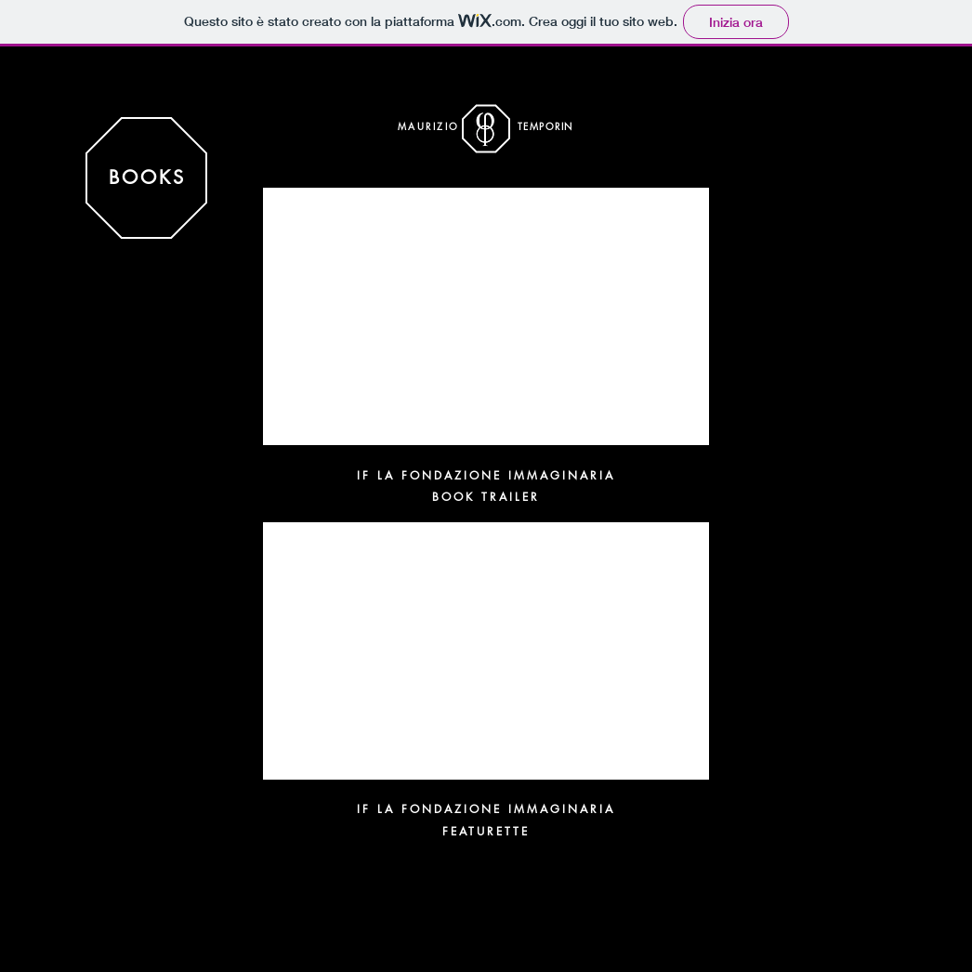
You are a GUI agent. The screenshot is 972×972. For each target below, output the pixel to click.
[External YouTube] (486, 316)
